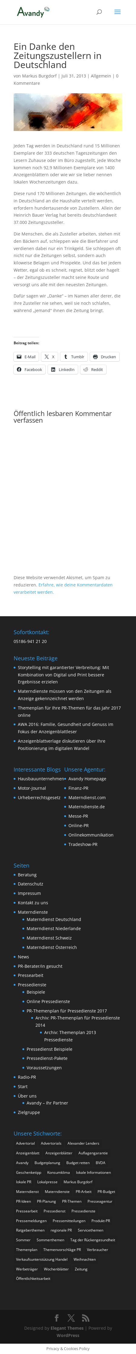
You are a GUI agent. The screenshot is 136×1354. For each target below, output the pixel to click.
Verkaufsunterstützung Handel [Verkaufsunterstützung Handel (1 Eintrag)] (42, 1259)
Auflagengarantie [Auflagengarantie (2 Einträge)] (93, 1153)
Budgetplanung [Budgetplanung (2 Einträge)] (47, 1162)
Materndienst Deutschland (54, 919)
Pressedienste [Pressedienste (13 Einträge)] (83, 1211)
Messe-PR (78, 816)
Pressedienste (32, 985)
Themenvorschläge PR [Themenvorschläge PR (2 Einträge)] (62, 1249)
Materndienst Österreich (52, 947)
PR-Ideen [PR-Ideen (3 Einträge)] (23, 1201)
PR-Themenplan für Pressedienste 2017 (67, 1011)
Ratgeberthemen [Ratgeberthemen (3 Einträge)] (30, 1230)
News (23, 957)
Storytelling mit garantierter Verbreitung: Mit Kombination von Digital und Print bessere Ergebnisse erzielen (63, 675)
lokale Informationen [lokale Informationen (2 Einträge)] (93, 1172)
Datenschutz (30, 884)
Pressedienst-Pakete (47, 1058)
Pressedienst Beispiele (49, 1049)
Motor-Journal (32, 788)
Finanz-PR (78, 788)
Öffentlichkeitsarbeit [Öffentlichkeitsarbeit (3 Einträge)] (33, 1278)
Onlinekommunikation (91, 835)
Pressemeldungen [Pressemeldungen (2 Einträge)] (31, 1220)
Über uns (27, 1096)
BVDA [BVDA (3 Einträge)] (100, 1162)
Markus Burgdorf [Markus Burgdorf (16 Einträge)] (78, 1181)
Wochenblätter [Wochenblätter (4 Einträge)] (56, 1269)
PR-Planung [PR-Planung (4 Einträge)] (46, 1201)
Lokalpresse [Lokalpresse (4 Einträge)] (47, 1181)
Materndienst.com (87, 797)
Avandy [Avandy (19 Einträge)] (22, 1162)
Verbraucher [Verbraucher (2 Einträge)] (97, 1249)
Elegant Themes (67, 1328)
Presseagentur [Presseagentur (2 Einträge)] (100, 1201)
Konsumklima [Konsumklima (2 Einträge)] (58, 1172)
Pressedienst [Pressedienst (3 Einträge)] (54, 1211)
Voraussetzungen (44, 1067)
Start (23, 1086)
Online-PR (78, 825)
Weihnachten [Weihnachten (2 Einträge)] (85, 1259)
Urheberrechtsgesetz (39, 797)
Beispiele (36, 992)
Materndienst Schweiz (49, 938)
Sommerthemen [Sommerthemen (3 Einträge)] (50, 1239)
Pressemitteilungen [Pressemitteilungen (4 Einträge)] (69, 1220)
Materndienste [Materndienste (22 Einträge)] (57, 1191)
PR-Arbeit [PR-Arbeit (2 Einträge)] (83, 1191)
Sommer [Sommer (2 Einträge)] (23, 1239)
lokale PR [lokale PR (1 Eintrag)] (23, 1181)
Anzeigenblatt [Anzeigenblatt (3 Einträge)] (27, 1153)
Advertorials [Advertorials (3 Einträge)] (51, 1143)
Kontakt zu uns (33, 903)
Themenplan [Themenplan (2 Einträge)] (26, 1249)
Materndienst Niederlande (54, 928)
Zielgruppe (29, 1112)
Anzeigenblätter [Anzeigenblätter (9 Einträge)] (58, 1153)
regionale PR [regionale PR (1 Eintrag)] (61, 1230)
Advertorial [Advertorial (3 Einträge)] (25, 1143)
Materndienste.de (86, 806)
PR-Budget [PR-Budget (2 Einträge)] (106, 1191)
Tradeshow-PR (83, 844)
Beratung (27, 875)
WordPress (68, 1335)
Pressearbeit (30, 975)
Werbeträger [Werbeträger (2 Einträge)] (27, 1269)
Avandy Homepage (87, 779)
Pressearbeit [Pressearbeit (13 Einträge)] (27, 1211)
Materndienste (33, 912)
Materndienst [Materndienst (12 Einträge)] (27, 1191)
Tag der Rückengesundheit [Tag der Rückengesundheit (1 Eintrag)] (92, 1239)
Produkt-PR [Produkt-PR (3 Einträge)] (100, 1220)
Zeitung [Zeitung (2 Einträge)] (81, 1269)
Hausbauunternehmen (41, 779)
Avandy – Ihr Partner (47, 1103)
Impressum (29, 893)
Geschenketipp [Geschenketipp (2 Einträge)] (28, 1172)
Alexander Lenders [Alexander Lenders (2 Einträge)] (83, 1143)
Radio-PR (27, 1077)
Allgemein (101, 76)
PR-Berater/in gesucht (40, 966)
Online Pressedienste (48, 1001)
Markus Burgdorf (39, 76)
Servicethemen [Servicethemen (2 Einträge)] (90, 1230)
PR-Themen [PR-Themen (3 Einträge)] (71, 1201)
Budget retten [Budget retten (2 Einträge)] (78, 1162)
